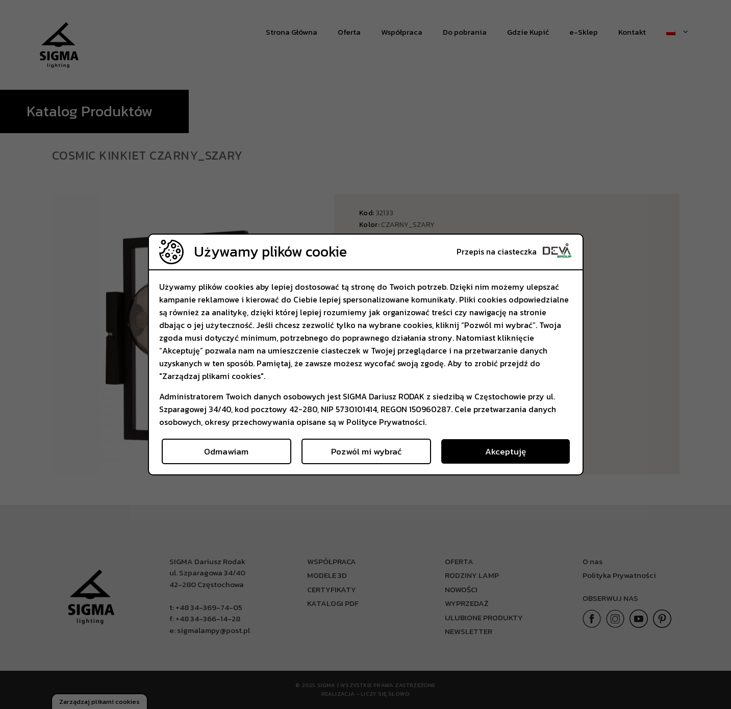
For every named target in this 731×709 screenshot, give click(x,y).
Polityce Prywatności (385, 422)
